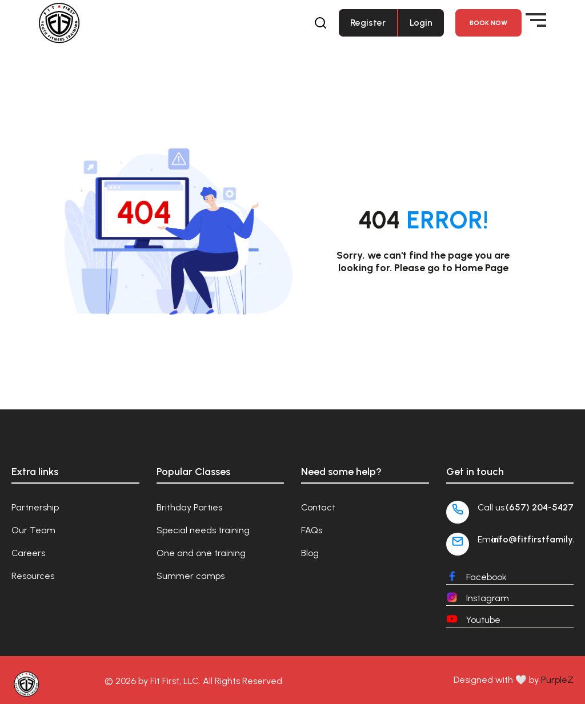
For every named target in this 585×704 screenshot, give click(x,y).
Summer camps (191, 575)
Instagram (487, 598)
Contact (318, 507)
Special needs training (203, 530)
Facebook (486, 577)
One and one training (201, 553)
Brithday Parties (189, 507)
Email (489, 539)
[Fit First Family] (59, 23)
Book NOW (488, 23)
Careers (28, 553)
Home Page (481, 268)
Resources (32, 575)
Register (368, 22)
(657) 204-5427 (540, 507)
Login (421, 22)
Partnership (35, 507)
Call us (491, 507)
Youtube (483, 619)
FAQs (311, 530)
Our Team (33, 530)
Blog (310, 553)
